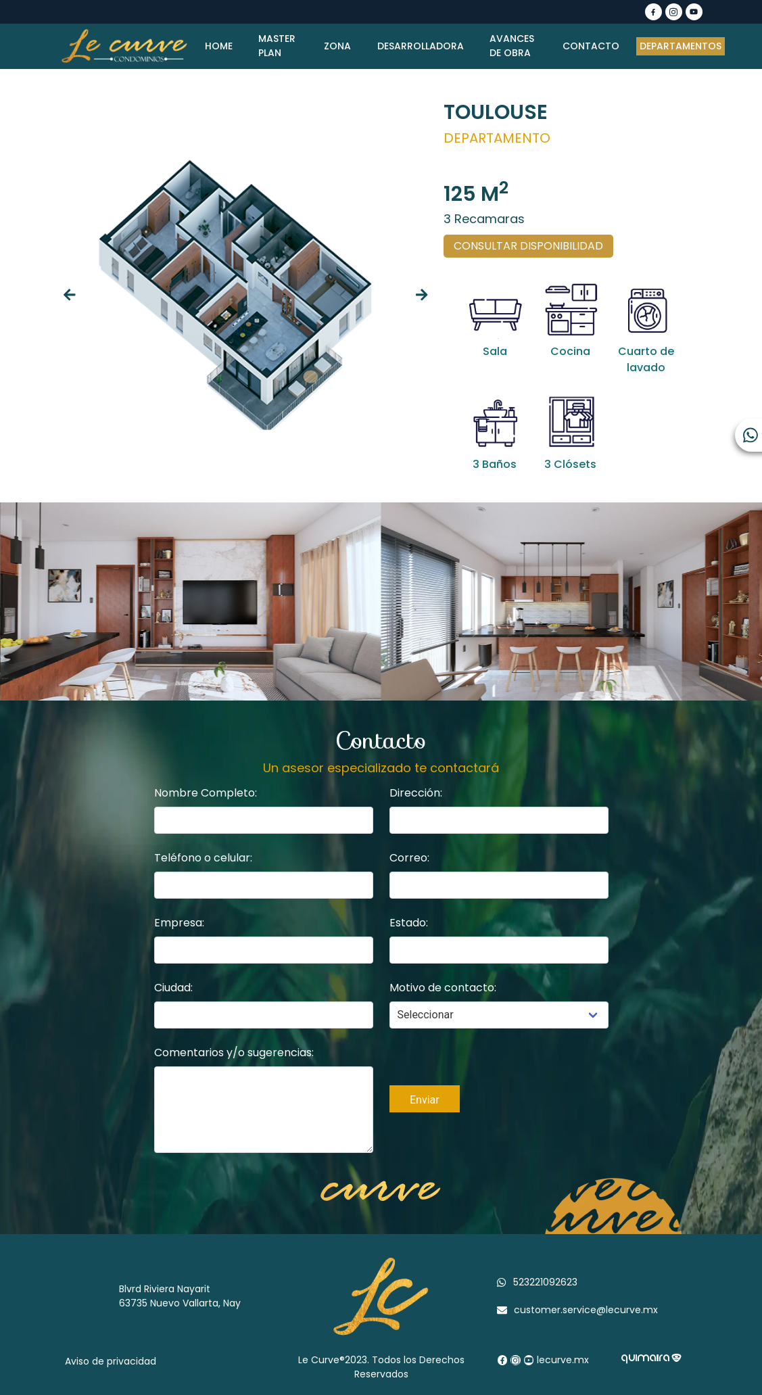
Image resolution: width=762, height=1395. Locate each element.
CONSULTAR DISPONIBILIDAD (528, 246)
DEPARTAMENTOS (680, 46)
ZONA (337, 46)
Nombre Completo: (205, 793)
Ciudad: (173, 987)
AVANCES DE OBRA (513, 46)
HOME (219, 46)
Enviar (424, 1099)
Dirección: (415, 793)
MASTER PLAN (278, 46)
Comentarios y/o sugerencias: (234, 1052)
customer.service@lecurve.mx (586, 1310)
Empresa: (179, 922)
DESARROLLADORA (421, 46)
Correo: (409, 858)
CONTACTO (590, 46)
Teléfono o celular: (203, 858)
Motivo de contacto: (442, 987)
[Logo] (124, 46)
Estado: (408, 922)
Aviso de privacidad (110, 1361)
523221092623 (545, 1282)
